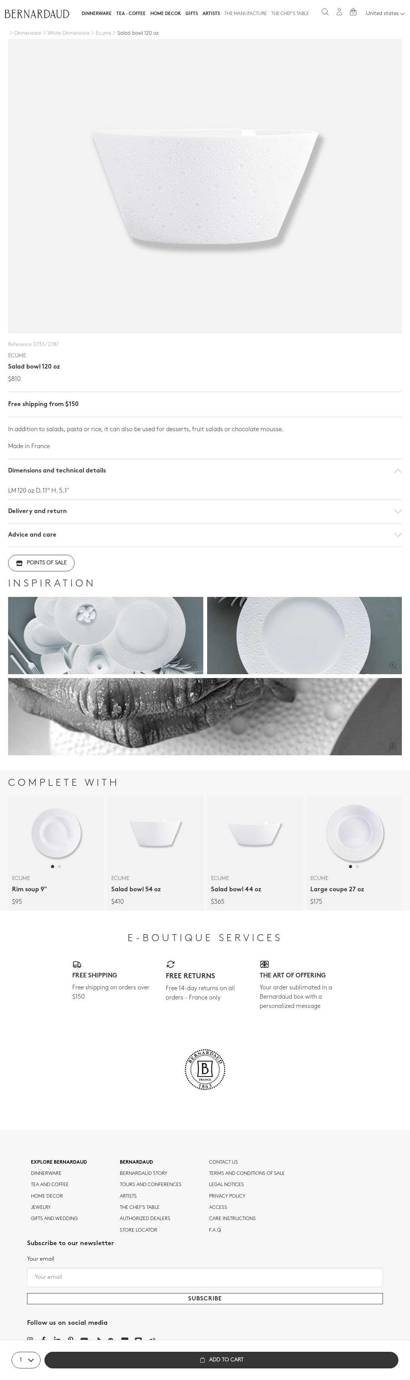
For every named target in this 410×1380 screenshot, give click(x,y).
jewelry (41, 1207)
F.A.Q (215, 1230)
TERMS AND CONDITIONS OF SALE (247, 1173)
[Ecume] (100, 33)
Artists (211, 14)
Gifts (191, 14)
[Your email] (205, 1277)
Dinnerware (97, 14)
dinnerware (46, 1173)
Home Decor (165, 14)
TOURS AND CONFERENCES (151, 1185)
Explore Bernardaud (59, 1162)
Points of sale (41, 563)
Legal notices (226, 1185)
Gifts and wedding (54, 1219)
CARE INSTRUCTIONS (232, 1219)
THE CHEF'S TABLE (140, 1207)
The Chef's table (290, 14)
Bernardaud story (143, 1173)
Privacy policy (227, 1196)
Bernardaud (136, 1162)
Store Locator (138, 1230)
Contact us (223, 1162)
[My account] (339, 11)
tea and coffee (50, 1185)
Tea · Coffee (131, 14)
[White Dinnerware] (65, 33)
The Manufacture (246, 14)
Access (218, 1207)
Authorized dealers (145, 1219)
